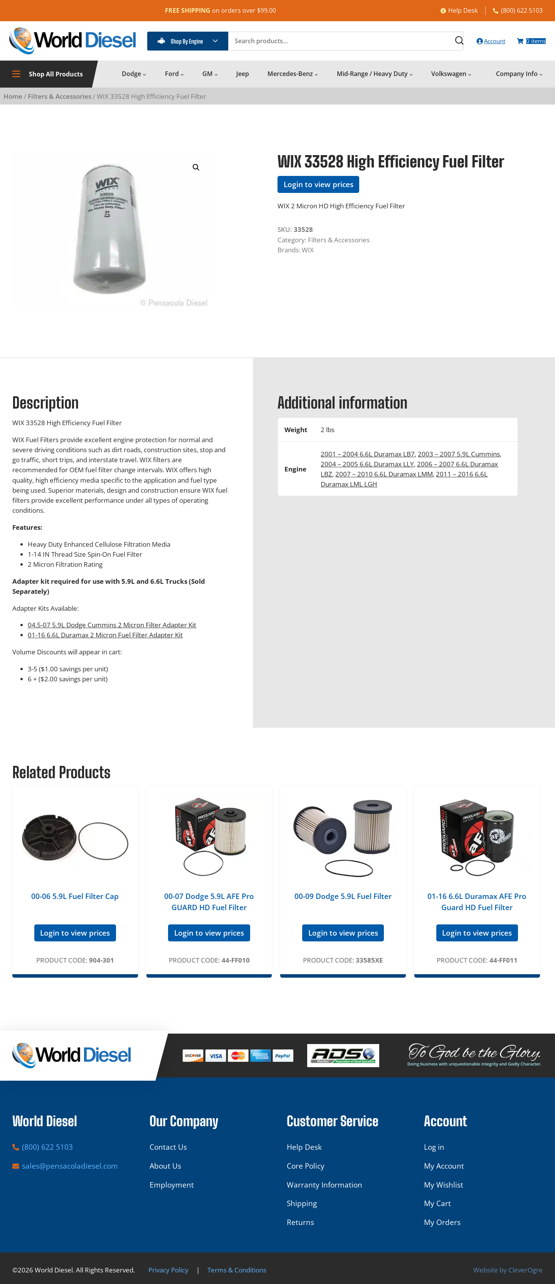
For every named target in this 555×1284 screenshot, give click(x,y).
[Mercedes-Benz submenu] (316, 80)
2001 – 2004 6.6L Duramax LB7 (368, 460)
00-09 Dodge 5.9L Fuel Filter (343, 902)
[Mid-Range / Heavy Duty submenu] (411, 80)
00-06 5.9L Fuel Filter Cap (75, 902)
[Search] (436, 44)
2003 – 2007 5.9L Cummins (459, 460)
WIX (308, 256)
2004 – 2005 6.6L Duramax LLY (367, 470)
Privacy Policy (168, 1269)
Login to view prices (318, 191)
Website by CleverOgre (508, 1269)
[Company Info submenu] (541, 80)
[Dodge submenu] (144, 80)
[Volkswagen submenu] (469, 80)
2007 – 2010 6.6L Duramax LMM (384, 480)
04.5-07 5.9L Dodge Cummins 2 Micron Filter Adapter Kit (112, 631)
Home (12, 102)
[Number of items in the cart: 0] (526, 44)
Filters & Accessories (59, 102)
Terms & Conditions (236, 1269)
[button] (196, 174)
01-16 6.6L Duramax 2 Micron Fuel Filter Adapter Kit (105, 641)
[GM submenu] (216, 80)
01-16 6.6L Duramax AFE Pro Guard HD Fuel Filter (476, 908)
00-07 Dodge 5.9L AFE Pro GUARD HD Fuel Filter (209, 908)
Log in (434, 1147)
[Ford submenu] (182, 80)
